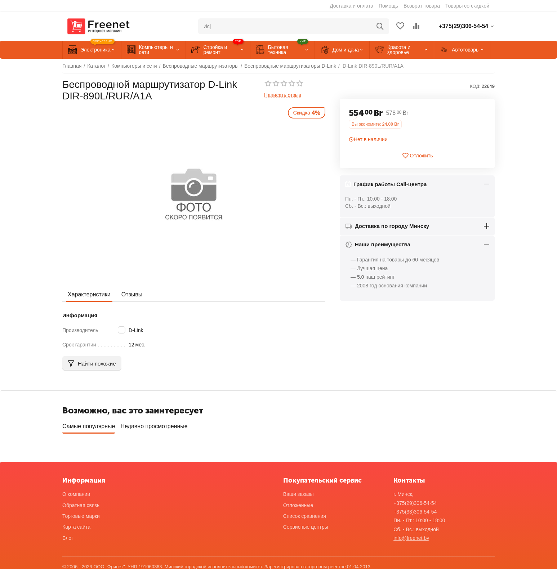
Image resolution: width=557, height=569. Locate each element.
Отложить (417, 155)
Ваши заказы (298, 492)
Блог (67, 535)
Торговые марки (81, 513)
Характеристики (89, 294)
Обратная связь (80, 503)
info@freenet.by (411, 535)
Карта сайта (76, 524)
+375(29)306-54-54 (415, 500)
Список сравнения (304, 513)
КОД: (475, 86)
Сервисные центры (305, 524)
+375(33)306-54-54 (415, 509)
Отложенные (298, 503)
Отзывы (132, 294)
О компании (76, 492)
